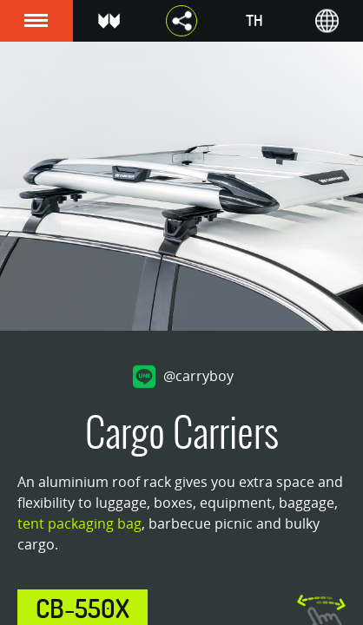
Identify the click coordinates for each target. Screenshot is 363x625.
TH (254, 20)
